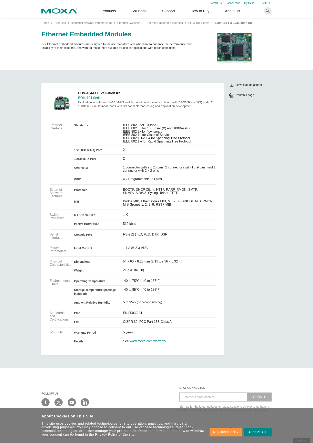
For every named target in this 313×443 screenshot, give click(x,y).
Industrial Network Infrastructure (91, 23)
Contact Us (216, 3)
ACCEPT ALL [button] (257, 432)
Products (60, 23)
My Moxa (249, 3)
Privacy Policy (106, 434)
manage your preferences (115, 431)
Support (168, 11)
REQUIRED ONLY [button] (226, 432)
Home (45, 23)
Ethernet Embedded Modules (164, 23)
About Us (232, 11)
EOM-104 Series (198, 23)
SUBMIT (259, 397)
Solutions (139, 11)
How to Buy (200, 11)
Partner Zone (233, 3)
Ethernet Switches (128, 23)
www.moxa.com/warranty (148, 341)
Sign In (266, 3)
